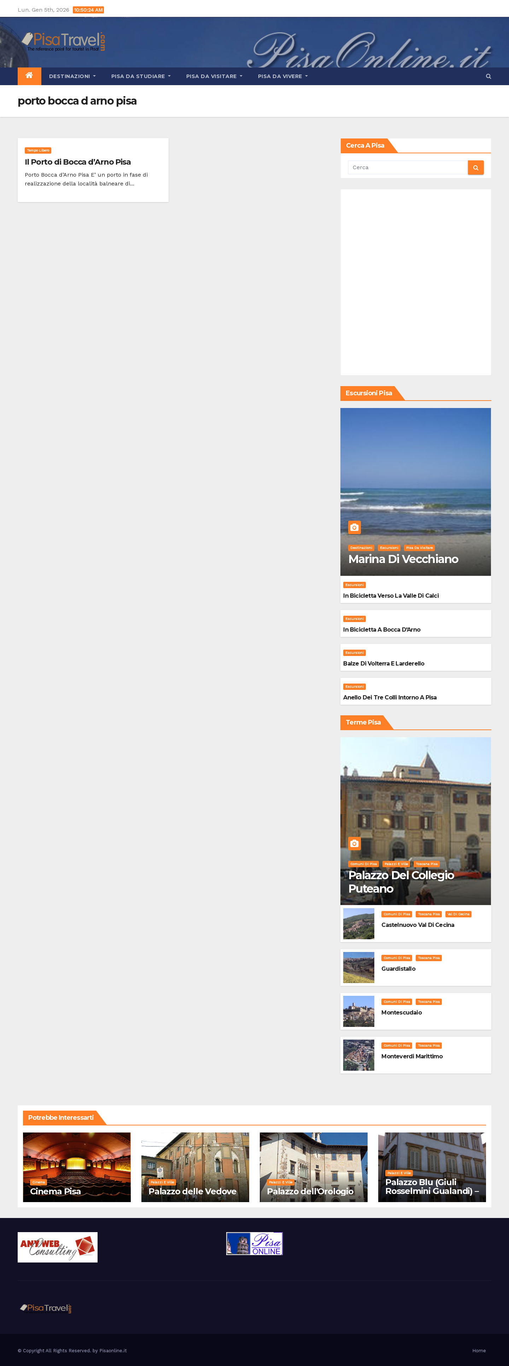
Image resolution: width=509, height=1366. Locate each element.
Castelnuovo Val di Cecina (417, 925)
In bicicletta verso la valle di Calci (390, 595)
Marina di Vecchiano (403, 559)
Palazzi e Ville (396, 864)
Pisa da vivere (283, 76)
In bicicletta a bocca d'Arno (381, 629)
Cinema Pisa (55, 1191)
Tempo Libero (38, 150)
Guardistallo (398, 968)
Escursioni (389, 548)
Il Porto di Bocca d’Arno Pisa (78, 162)
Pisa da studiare (141, 76)
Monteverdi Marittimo (412, 1056)
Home (479, 1350)
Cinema (38, 1182)
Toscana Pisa (427, 864)
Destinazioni (72, 76)
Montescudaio (401, 1012)
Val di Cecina (458, 914)
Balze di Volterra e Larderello (383, 663)
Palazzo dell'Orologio (310, 1191)
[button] (488, 76)
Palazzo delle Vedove (192, 1191)
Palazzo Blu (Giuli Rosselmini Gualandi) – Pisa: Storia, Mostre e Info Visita (432, 1195)
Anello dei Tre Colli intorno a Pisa (390, 697)
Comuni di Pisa (363, 864)
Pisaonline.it (113, 1350)
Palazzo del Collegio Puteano (401, 881)
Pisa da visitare (214, 76)
